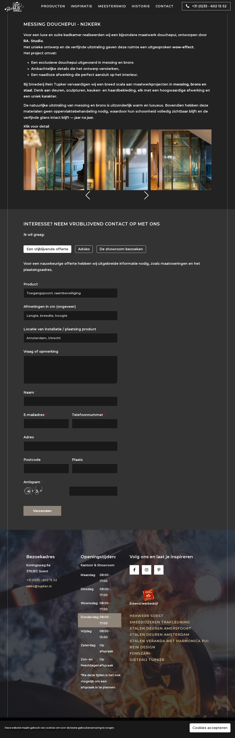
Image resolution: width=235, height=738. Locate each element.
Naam (30, 392)
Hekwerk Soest (147, 616)
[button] (88, 195)
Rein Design (142, 647)
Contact (164, 6)
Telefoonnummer (88, 415)
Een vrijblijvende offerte (47, 249)
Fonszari (140, 653)
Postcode (32, 460)
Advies (84, 249)
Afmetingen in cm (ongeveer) (50, 307)
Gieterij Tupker (147, 660)
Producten (53, 6)
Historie (141, 6)
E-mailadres (35, 415)
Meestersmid (112, 6)
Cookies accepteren (210, 728)
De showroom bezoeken (121, 249)
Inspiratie (81, 6)
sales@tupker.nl (39, 586)
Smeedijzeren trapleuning (160, 622)
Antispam (33, 482)
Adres (29, 437)
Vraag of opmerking (41, 351)
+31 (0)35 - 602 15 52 (205, 6)
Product (32, 284)
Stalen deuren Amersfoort (160, 628)
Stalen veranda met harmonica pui (169, 641)
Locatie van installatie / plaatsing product (60, 329)
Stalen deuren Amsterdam (159, 635)
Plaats (77, 460)
